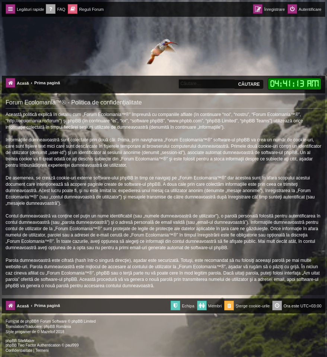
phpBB (30, 321)
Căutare (249, 84)
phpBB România (57, 327)
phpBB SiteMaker (20, 341)
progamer (23, 332)
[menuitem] (55, 9)
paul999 (72, 345)
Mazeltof (48, 332)
